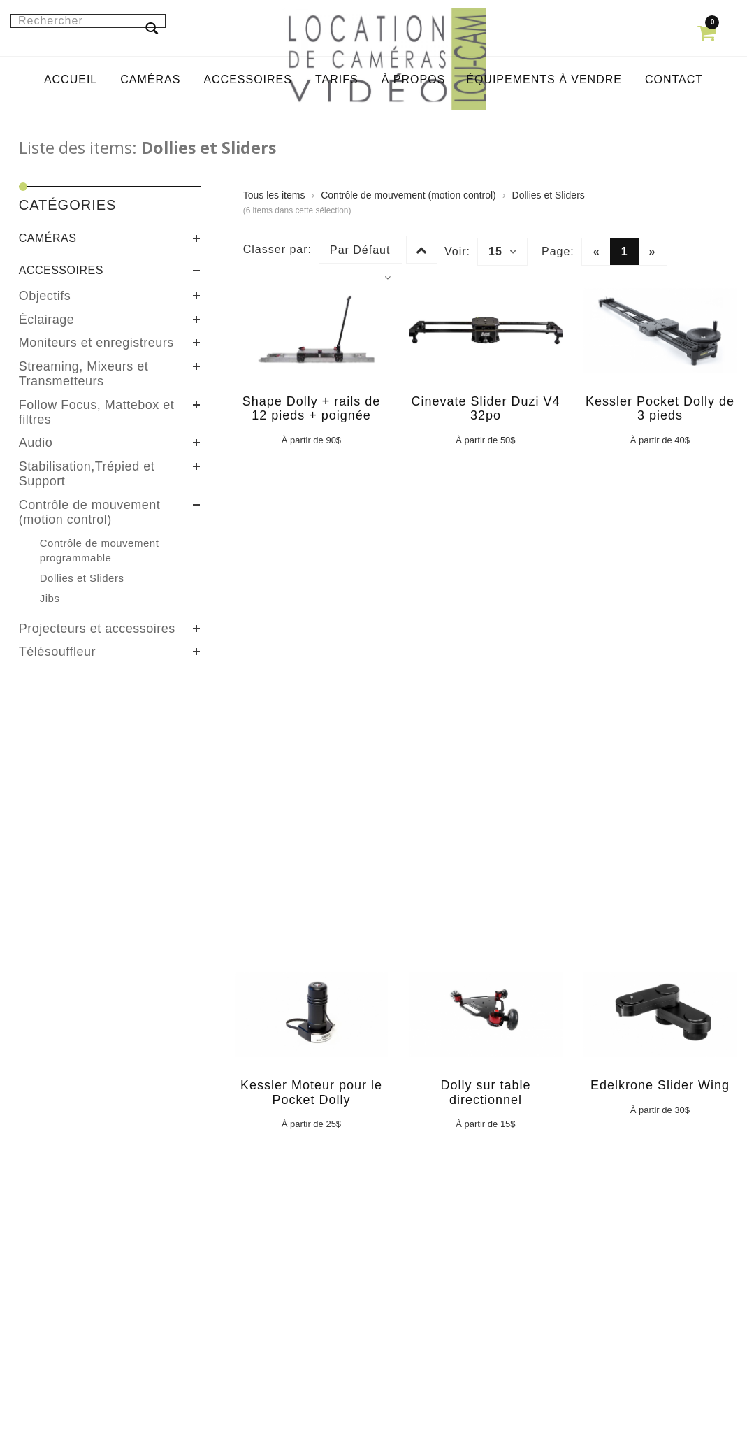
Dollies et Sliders (548, 195)
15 (502, 251)
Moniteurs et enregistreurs (96, 343)
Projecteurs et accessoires (97, 629)
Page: (558, 251)
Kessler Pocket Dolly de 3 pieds (660, 408)
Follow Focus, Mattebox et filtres (97, 412)
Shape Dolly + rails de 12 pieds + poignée (311, 408)
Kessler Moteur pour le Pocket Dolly (311, 1092)
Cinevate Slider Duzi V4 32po (485, 408)
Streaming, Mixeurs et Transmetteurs (84, 373)
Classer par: (277, 249)
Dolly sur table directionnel (485, 1092)
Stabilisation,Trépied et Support (86, 473)
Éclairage (47, 320)
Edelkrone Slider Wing (660, 1085)
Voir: (457, 251)
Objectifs (45, 296)
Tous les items (274, 195)
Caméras (48, 238)
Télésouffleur (57, 652)
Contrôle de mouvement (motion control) (90, 512)
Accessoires (61, 270)
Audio (36, 443)
